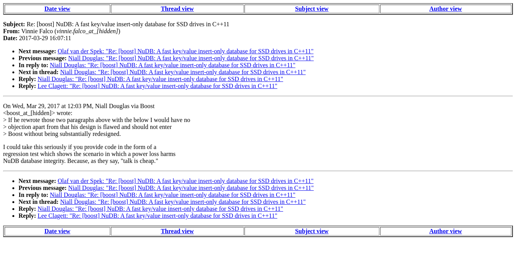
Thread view (177, 8)
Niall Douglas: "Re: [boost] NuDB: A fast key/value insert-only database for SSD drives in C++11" (191, 58)
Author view (445, 8)
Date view (57, 8)
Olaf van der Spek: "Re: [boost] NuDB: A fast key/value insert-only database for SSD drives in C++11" (185, 51)
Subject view (312, 8)
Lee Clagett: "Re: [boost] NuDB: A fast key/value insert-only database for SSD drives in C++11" (157, 86)
